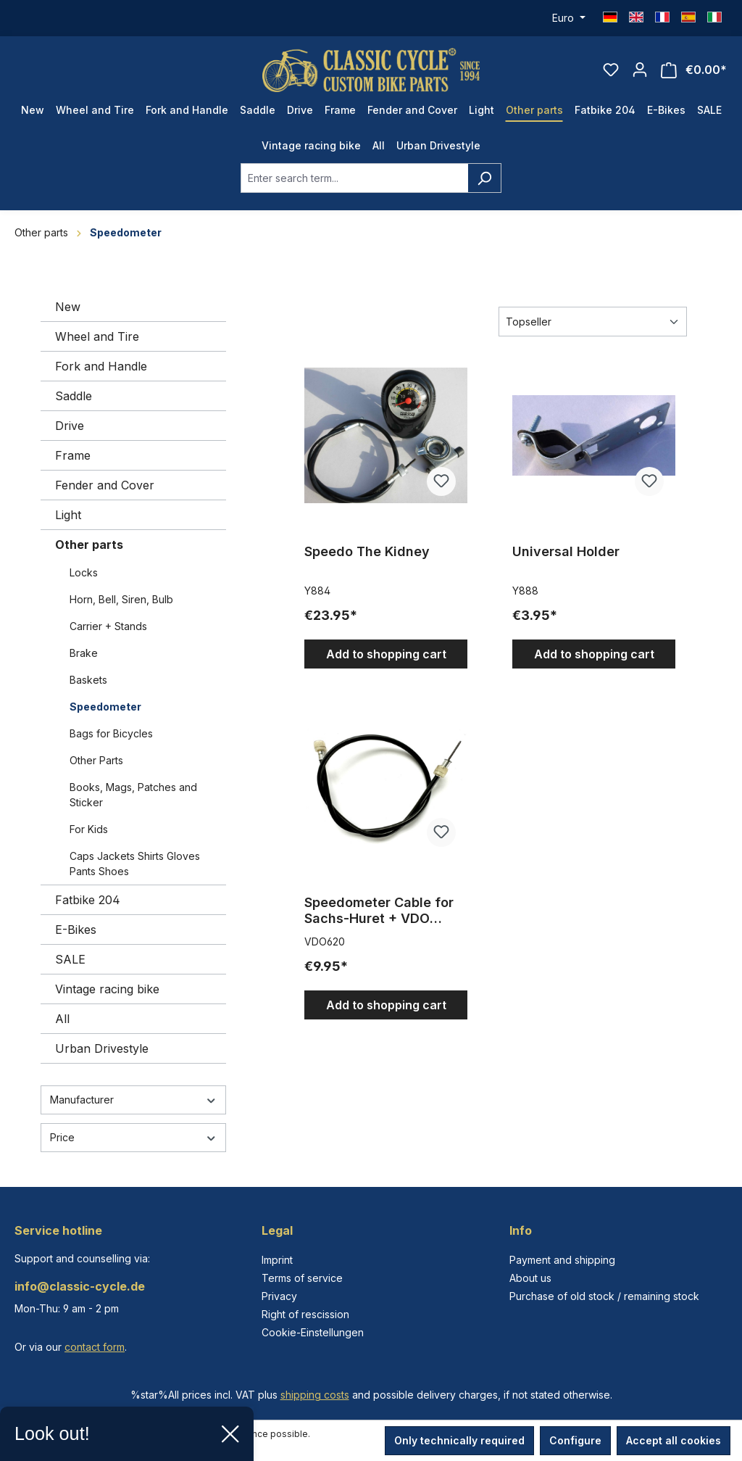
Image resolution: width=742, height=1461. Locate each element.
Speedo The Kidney (367, 551)
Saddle (73, 396)
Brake (84, 653)
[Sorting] (593, 321)
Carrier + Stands (108, 626)
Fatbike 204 (87, 900)
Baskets (88, 680)
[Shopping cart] (694, 70)
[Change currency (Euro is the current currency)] (568, 18)
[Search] (484, 178)
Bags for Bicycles (111, 733)
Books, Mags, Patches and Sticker (133, 794)
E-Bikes (75, 929)
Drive (69, 425)
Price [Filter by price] (133, 1137)
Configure (575, 1440)
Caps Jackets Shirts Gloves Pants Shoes (135, 863)
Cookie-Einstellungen (313, 1332)
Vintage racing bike (107, 989)
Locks (84, 572)
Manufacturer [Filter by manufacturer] (133, 1099)
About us (530, 1278)
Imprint (277, 1260)
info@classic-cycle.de (79, 1286)
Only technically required (459, 1440)
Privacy (279, 1296)
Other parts (89, 544)
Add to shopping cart (386, 654)
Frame (73, 455)
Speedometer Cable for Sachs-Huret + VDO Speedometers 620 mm (379, 911)
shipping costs (314, 1394)
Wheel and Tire (97, 336)
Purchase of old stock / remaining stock (604, 1296)
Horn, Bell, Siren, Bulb (121, 599)
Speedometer (105, 706)
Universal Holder (566, 551)
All (62, 1018)
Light (68, 515)
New (67, 306)
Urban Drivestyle (102, 1048)
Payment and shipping (562, 1260)
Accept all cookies (673, 1440)
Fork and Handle (101, 366)
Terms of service (302, 1278)
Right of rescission (305, 1314)
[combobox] (354, 178)
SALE (70, 959)
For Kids (89, 829)
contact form (94, 1347)
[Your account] (640, 70)
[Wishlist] (611, 70)
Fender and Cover (104, 485)
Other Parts (96, 760)
